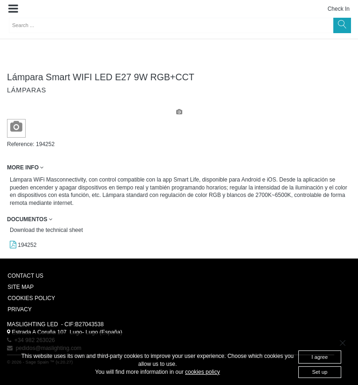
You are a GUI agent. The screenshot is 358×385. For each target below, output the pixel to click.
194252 (23, 245)
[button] (13, 9)
